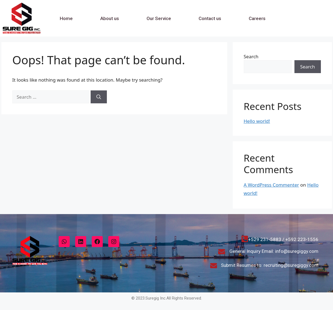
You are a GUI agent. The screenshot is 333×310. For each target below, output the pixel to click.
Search (251, 56)
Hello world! (257, 121)
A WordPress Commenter (271, 185)
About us (109, 18)
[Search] (99, 97)
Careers (257, 18)
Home (66, 18)
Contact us (210, 18)
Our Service (159, 18)
